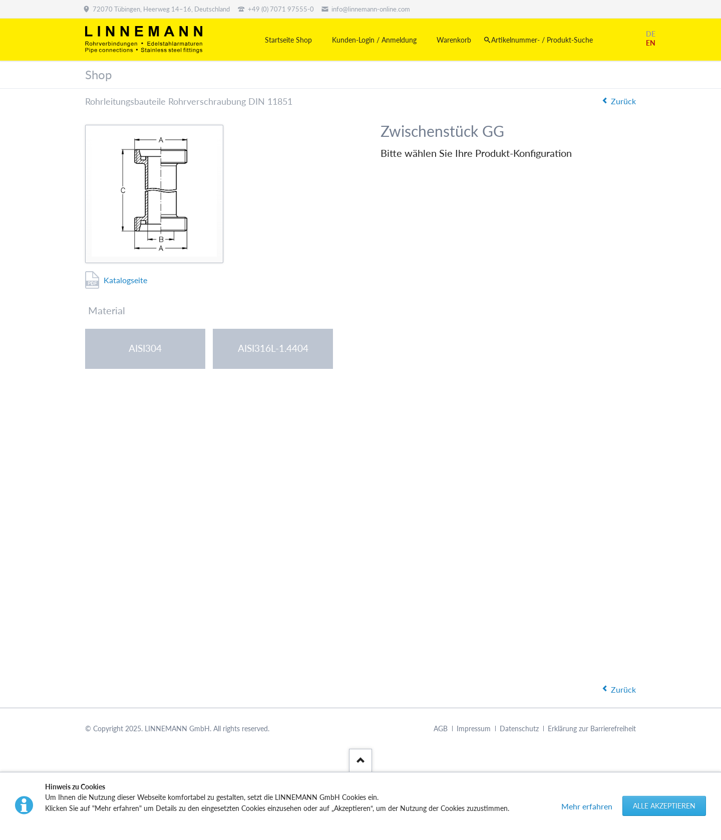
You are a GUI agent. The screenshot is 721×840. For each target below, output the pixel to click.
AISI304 (145, 348)
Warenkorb (454, 40)
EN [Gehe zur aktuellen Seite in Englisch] (650, 43)
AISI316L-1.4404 (273, 348)
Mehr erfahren (586, 806)
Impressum (474, 728)
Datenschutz (519, 728)
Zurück (623, 101)
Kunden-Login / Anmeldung (374, 40)
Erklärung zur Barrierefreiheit (592, 728)
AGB (441, 728)
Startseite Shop (288, 40)
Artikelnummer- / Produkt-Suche (542, 40)
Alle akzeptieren (664, 805)
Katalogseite (125, 280)
